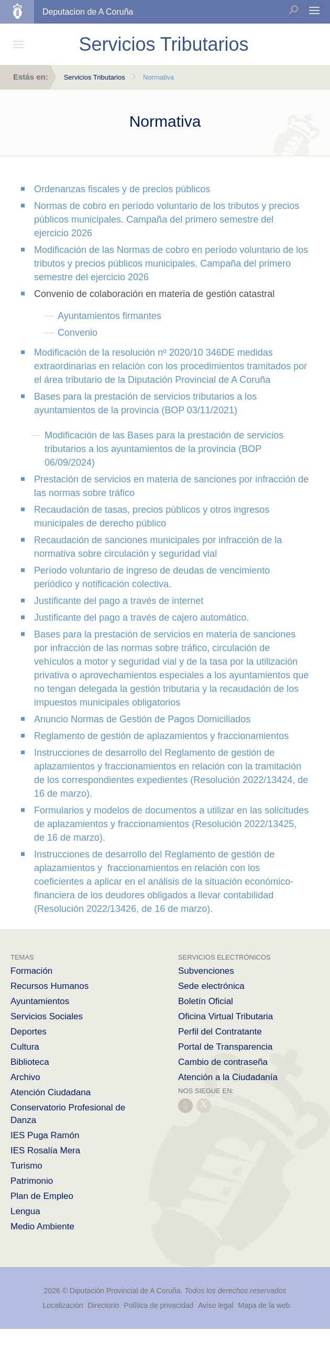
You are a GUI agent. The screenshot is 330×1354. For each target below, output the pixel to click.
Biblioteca (29, 1062)
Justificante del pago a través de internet (118, 601)
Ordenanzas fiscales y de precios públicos (122, 189)
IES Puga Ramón (44, 1135)
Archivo (25, 1077)
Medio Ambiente (42, 1226)
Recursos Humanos (49, 986)
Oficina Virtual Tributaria (225, 1016)
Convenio (77, 332)
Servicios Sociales (46, 1016)
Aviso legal (215, 1305)
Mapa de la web (264, 1305)
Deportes (28, 1032)
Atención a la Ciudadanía (228, 1077)
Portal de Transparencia (225, 1047)
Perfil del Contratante (220, 1032)
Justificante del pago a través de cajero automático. (141, 617)
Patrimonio (31, 1181)
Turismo (26, 1166)
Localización (63, 1305)
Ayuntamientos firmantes (109, 316)
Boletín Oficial (205, 1001)
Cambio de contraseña (223, 1062)
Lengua (25, 1211)
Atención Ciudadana (50, 1092)
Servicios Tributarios (94, 77)
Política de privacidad (159, 1305)
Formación (31, 971)
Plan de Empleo (41, 1196)
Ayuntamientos (39, 1001)
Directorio (103, 1305)
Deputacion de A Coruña (87, 11)
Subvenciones (206, 971)
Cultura (24, 1047)
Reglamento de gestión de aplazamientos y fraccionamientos (161, 736)
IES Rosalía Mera (45, 1150)
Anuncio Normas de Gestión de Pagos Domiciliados (142, 719)
